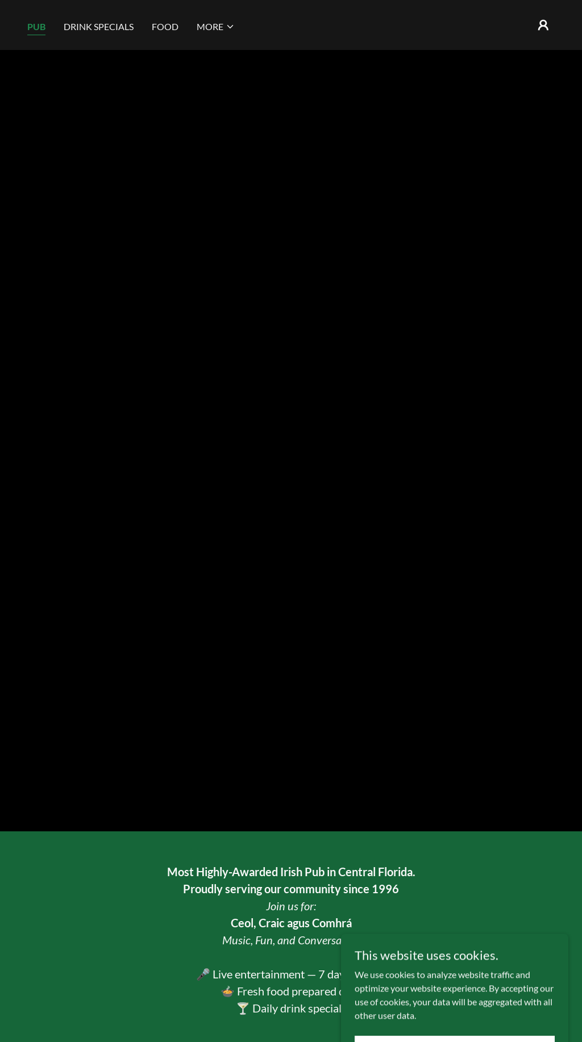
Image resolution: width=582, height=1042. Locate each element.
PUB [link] (36, 26)
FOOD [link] (165, 26)
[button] (216, 27)
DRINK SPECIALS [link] (99, 26)
